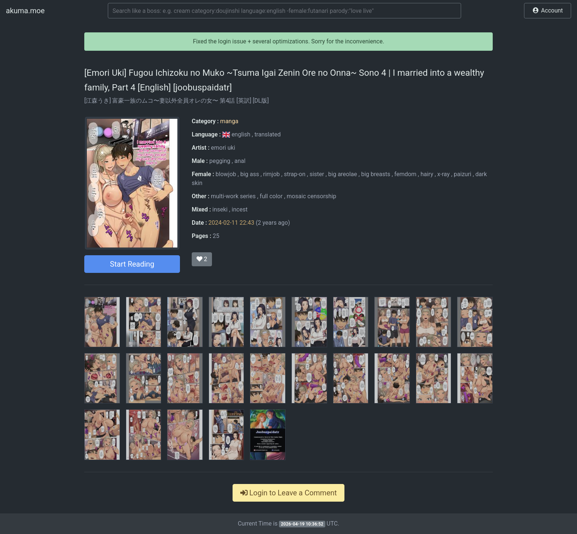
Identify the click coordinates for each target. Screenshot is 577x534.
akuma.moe (25, 10)
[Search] (284, 10)
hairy (427, 174)
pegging (219, 160)
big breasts (375, 174)
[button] (547, 10)
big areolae (342, 174)
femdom (405, 174)
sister (316, 174)
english (237, 134)
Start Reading (132, 264)
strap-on (294, 174)
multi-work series (233, 196)
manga (229, 121)
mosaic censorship (311, 196)
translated (267, 134)
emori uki (223, 147)
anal (239, 160)
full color (271, 196)
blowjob (226, 174)
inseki (219, 209)
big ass (249, 174)
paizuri (462, 174)
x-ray (443, 174)
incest (240, 209)
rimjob (271, 174)
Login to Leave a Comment (288, 492)
